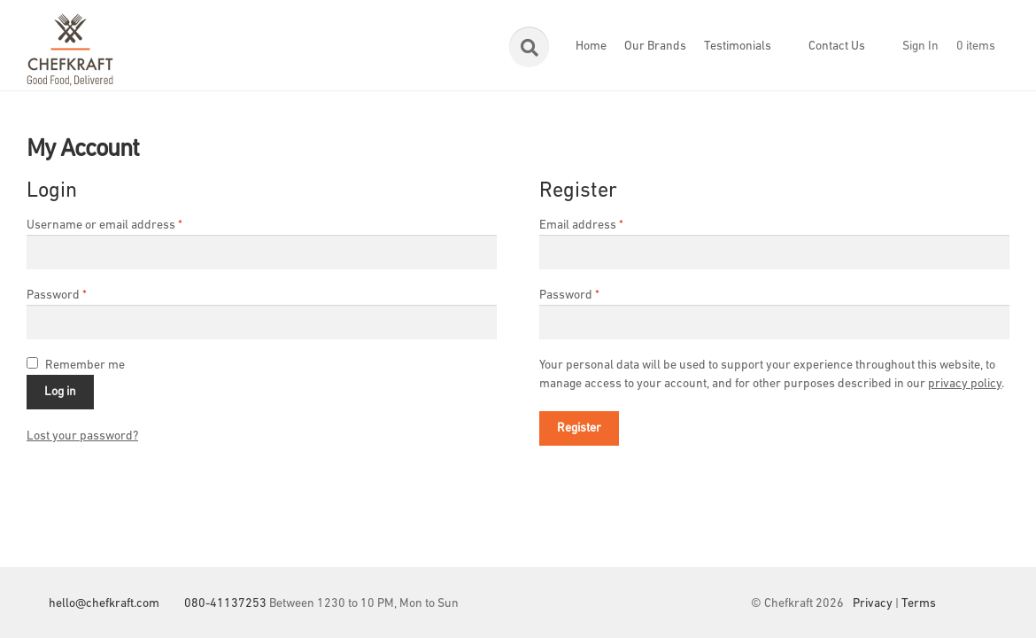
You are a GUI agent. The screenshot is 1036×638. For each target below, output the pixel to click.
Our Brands (655, 46)
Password (57, 295)
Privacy (873, 604)
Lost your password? (82, 436)
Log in (60, 392)
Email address (581, 225)
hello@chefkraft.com (104, 604)
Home (591, 46)
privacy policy (964, 384)
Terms (918, 604)
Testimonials (737, 46)
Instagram (996, 603)
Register (579, 428)
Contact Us (836, 46)
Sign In (920, 46)
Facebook (960, 603)
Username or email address (104, 225)
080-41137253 (225, 604)
